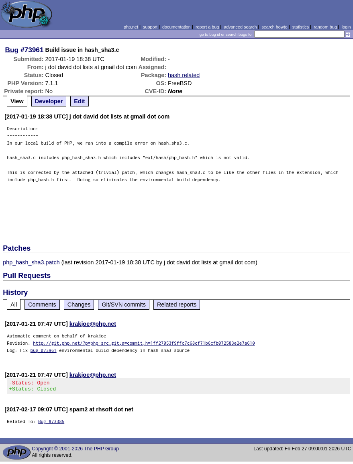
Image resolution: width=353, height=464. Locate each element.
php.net (131, 27)
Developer (49, 101)
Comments (42, 304)
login (346, 27)
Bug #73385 (51, 423)
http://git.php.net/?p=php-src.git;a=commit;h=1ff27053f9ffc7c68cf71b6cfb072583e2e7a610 (144, 342)
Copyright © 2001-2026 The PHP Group (75, 451)
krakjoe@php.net (92, 324)
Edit (79, 101)
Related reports (176, 304)
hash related (184, 75)
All (13, 304)
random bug (325, 27)
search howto (274, 27)
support (150, 27)
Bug (12, 50)
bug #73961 (44, 350)
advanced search (240, 27)
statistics (300, 27)
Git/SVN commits (124, 304)
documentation (176, 27)
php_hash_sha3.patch (31, 262)
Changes (79, 304)
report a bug (207, 27)
